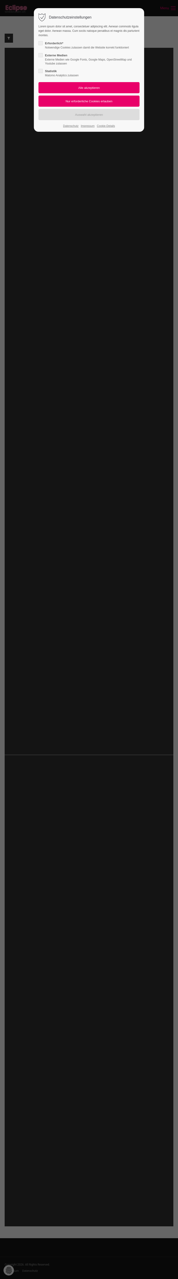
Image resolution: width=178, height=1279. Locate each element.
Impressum (88, 126)
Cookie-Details (106, 126)
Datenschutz (71, 126)
